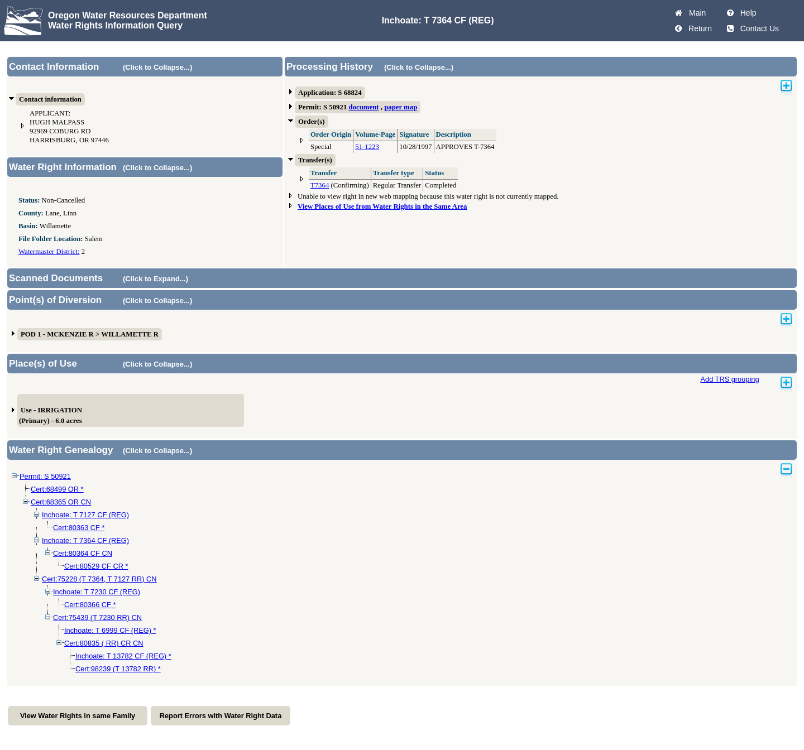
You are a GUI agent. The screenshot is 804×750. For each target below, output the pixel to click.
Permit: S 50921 (45, 476)
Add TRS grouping (729, 379)
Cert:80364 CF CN (82, 553)
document (364, 107)
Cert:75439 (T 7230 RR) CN (97, 617)
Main (695, 12)
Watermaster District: (48, 252)
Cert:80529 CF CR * (96, 566)
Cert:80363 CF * (78, 527)
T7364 (319, 185)
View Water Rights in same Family (77, 715)
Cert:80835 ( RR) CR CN (103, 643)
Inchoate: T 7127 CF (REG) (85, 515)
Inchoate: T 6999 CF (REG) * (110, 630)
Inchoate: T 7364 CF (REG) (85, 540)
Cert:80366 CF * (90, 604)
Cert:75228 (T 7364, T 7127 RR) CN (99, 579)
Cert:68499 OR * (57, 489)
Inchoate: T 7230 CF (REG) (96, 592)
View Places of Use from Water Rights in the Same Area (382, 206)
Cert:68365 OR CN (61, 502)
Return (698, 28)
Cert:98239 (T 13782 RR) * (118, 669)
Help (746, 12)
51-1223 (367, 147)
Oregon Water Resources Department (127, 15)
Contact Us (757, 28)
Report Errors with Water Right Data (221, 715)
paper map (400, 107)
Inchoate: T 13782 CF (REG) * (123, 656)
